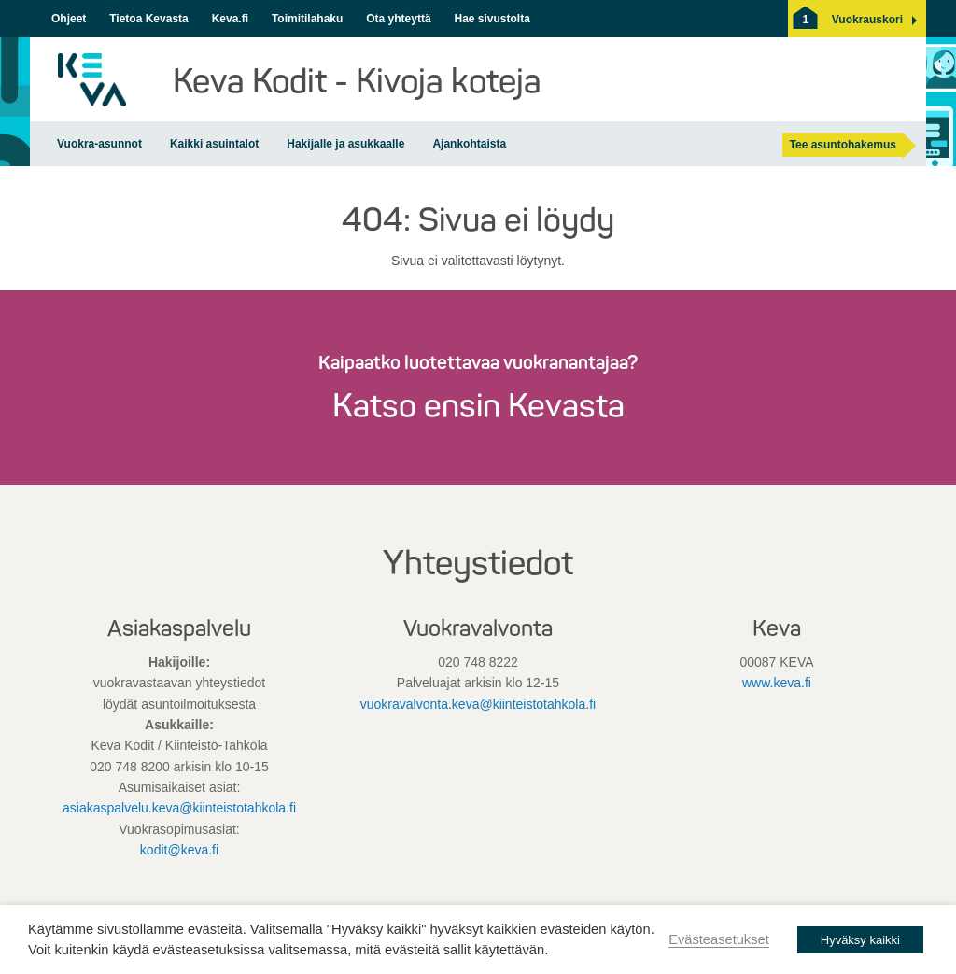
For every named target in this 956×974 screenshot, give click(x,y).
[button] (867, 19)
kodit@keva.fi (179, 849)
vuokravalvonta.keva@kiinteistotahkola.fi (478, 704)
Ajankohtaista (469, 143)
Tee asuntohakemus (843, 144)
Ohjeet (68, 18)
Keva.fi (230, 18)
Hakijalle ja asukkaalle (345, 143)
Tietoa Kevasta (149, 18)
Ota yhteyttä (398, 18)
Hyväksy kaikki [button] (860, 940)
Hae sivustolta (491, 18)
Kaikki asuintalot (214, 143)
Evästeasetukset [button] (718, 939)
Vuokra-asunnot (99, 143)
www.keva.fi (776, 682)
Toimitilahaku (307, 18)
